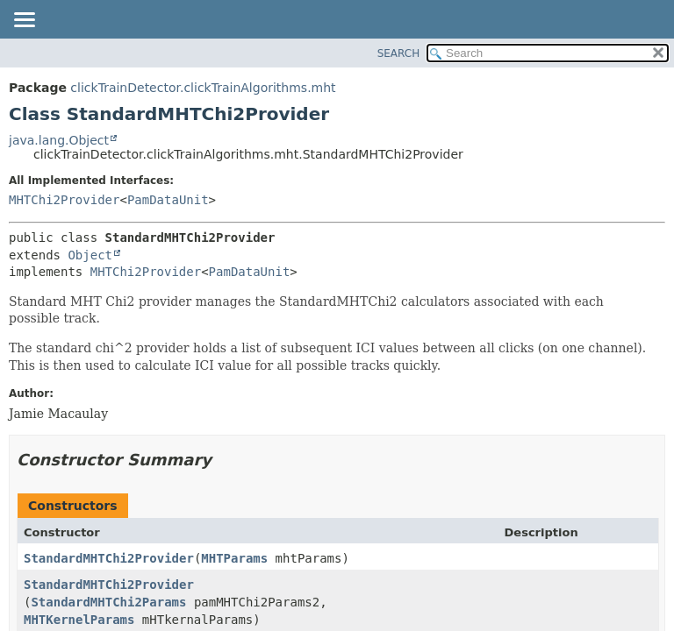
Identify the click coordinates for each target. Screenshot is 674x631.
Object (90, 255)
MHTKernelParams (79, 620)
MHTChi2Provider (64, 200)
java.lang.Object (59, 140)
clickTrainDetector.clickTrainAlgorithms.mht (202, 88)
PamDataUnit (168, 200)
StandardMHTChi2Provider (109, 558)
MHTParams (234, 558)
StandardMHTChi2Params (108, 602)
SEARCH (398, 53)
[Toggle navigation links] (24, 21)
